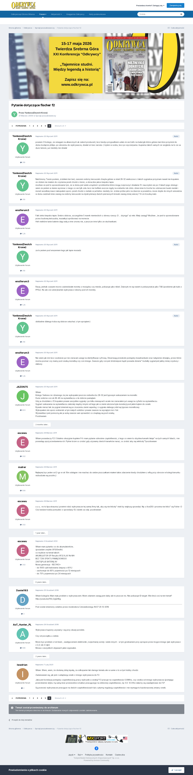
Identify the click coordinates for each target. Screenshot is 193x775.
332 (22, 456)
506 (22, 490)
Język (71, 755)
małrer (22, 467)
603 (22, 410)
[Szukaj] (151, 14)
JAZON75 (22, 386)
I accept (176, 770)
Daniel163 (22, 590)
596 (22, 648)
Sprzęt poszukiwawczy (46, 116)
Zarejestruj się (175, 5)
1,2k (22, 233)
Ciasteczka (120, 755)
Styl (80, 755)
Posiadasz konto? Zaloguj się (150, 5)
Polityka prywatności (94, 755)
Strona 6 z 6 (60, 126)
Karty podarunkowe (97, 14)
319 (22, 162)
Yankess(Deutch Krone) (36, 113)
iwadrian (22, 664)
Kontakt (109, 755)
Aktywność (56, 14)
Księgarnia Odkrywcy (75, 14)
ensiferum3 (22, 210)
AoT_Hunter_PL (22, 624)
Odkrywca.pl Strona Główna (23, 14)
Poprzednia (21, 126)
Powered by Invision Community (96, 760)
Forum (42, 15)
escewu (22, 433)
